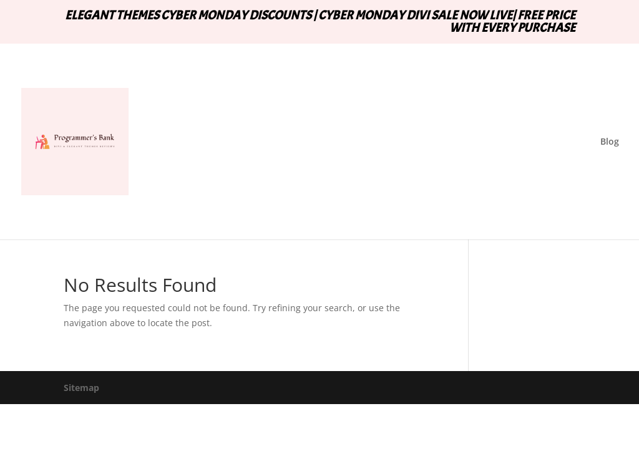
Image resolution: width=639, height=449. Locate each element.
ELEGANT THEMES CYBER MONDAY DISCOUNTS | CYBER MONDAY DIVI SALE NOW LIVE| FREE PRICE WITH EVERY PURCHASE (320, 22)
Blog (609, 142)
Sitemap (81, 387)
